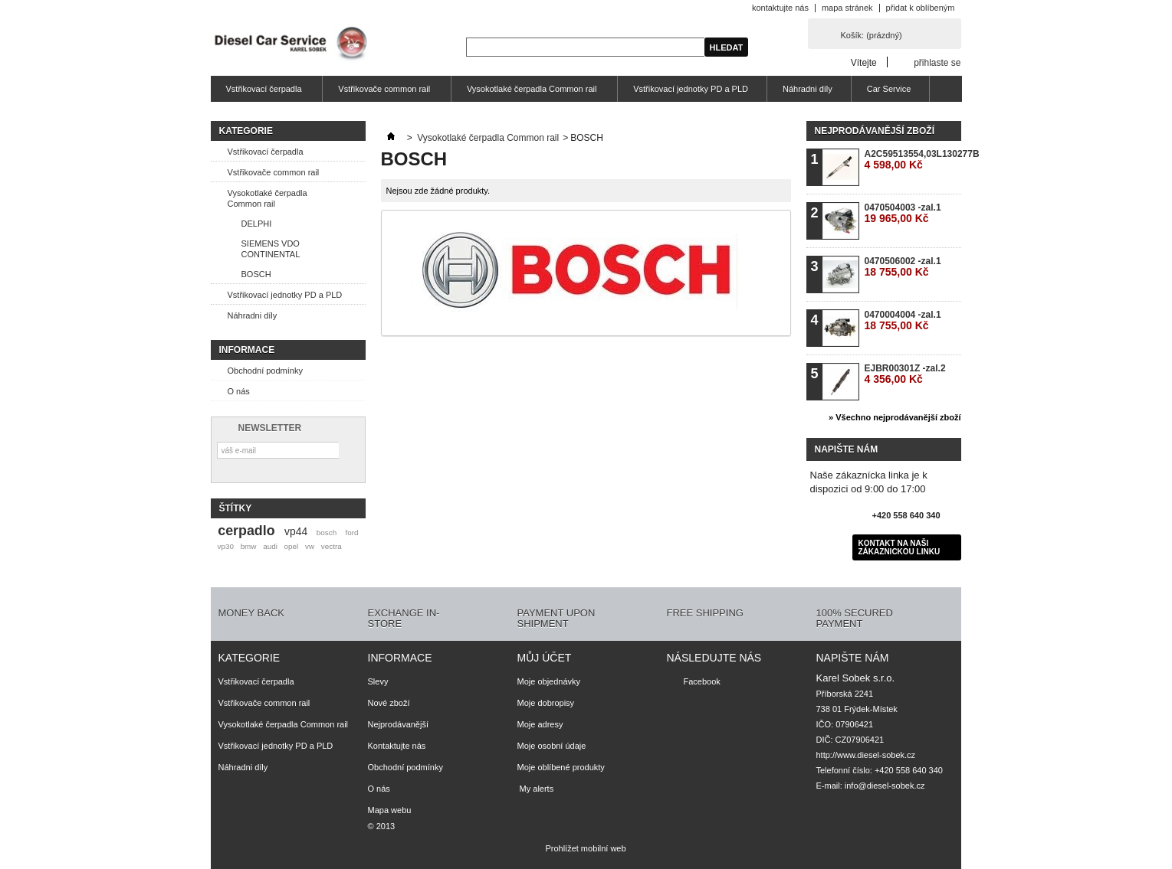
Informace (247, 350)
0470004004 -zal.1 (903, 320)
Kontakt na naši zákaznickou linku (899, 547)
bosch (326, 532)
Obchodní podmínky (265, 370)
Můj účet (544, 658)
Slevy (378, 681)
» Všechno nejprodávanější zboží (894, 417)
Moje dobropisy (546, 702)
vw (309, 546)
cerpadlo (246, 530)
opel (291, 546)
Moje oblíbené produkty (561, 767)
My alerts (535, 788)
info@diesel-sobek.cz (885, 785)
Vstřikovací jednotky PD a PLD (690, 88)
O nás (239, 391)
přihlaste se (937, 62)
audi (270, 546)
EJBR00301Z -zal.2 (905, 374)
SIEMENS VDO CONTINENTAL (270, 249)
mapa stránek (847, 7)
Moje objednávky (549, 681)
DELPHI (256, 223)
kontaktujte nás (780, 7)
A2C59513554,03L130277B (912, 160)
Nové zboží (389, 702)
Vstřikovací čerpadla (262, 93)
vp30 (225, 546)
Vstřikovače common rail (382, 93)
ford (351, 532)
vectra (331, 546)
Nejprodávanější (398, 724)
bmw (249, 546)
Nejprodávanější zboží (874, 131)
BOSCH (256, 274)
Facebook (702, 681)
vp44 (295, 531)
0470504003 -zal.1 (903, 213)
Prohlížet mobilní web (585, 848)
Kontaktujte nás (397, 745)
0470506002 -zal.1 (903, 267)
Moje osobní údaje (551, 745)
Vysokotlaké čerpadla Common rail (529, 93)
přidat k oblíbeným (920, 7)
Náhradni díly (807, 88)
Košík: (871, 35)
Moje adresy (540, 724)
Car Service (889, 88)
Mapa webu (390, 810)
